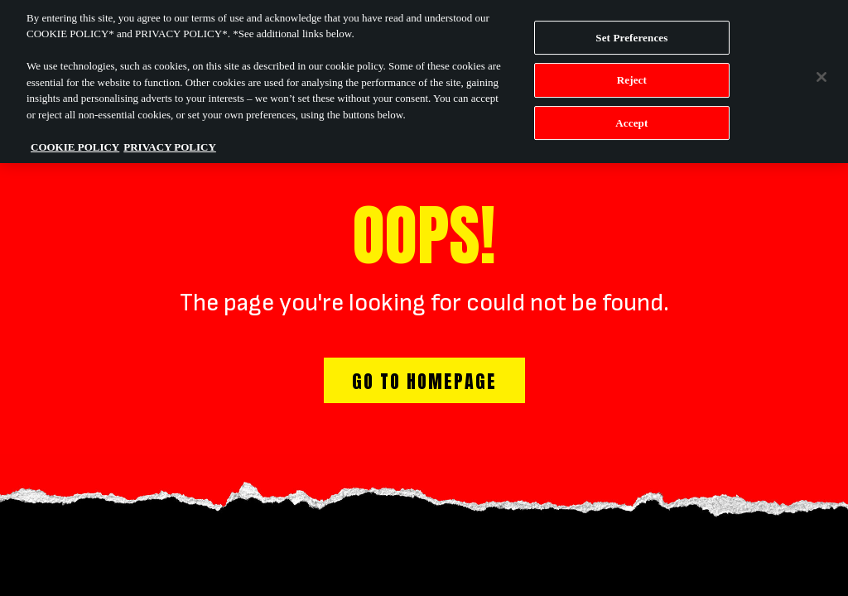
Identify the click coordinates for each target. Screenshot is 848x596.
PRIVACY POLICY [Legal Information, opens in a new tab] (169, 142)
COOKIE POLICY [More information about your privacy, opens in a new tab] (75, 142)
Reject (632, 75)
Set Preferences (631, 32)
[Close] (821, 72)
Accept (631, 118)
